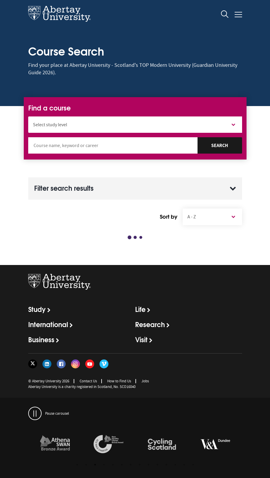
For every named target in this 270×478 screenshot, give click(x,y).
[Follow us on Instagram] (75, 363)
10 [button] (157, 465)
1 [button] (77, 465)
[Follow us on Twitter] (32, 363)
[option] (55, 445)
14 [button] (193, 465)
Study (37, 309)
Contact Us (88, 381)
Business (41, 339)
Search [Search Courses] (219, 145)
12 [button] (175, 465)
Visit (141, 339)
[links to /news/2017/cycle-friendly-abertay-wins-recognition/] (162, 444)
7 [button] (131, 465)
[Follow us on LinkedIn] (46, 363)
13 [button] (184, 465)
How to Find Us (119, 381)
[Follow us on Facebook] (61, 363)
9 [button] (148, 465)
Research (150, 324)
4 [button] (104, 465)
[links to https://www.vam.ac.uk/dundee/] (215, 444)
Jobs (145, 381)
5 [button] (113, 465)
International (48, 324)
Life (140, 309)
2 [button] (86, 465)
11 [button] (166, 465)
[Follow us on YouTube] (89, 363)
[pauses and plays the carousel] (35, 413)
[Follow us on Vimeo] (104, 363)
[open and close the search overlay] (225, 15)
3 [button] (95, 465)
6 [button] (122, 465)
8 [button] (140, 465)
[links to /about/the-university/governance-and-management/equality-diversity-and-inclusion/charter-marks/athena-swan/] (55, 444)
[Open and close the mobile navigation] (238, 14)
